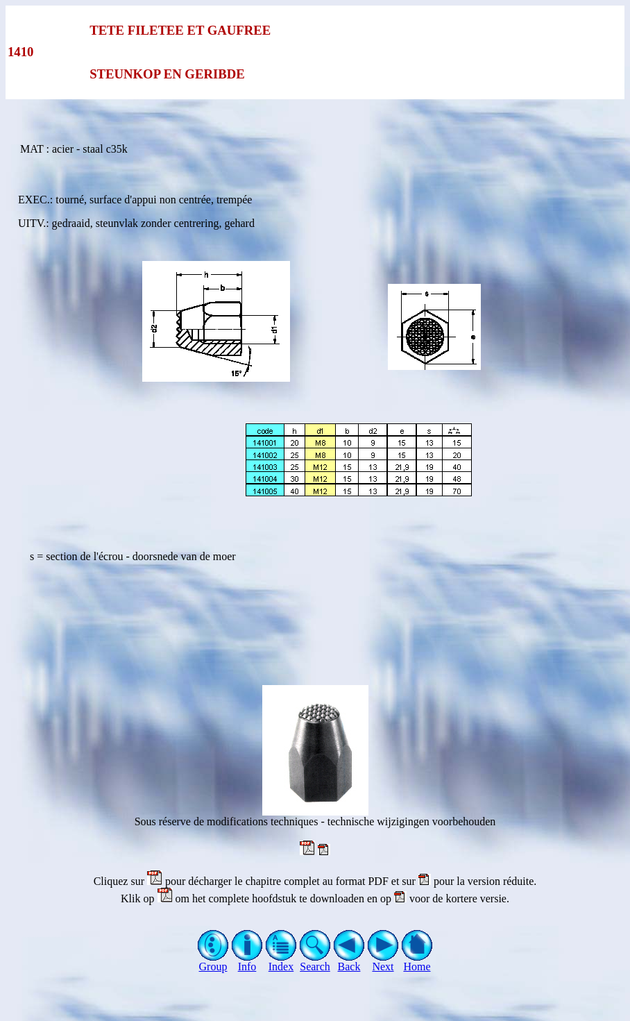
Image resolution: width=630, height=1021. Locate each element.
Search (315, 961)
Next (383, 961)
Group (213, 961)
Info (247, 961)
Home (417, 961)
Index (281, 961)
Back (349, 961)
